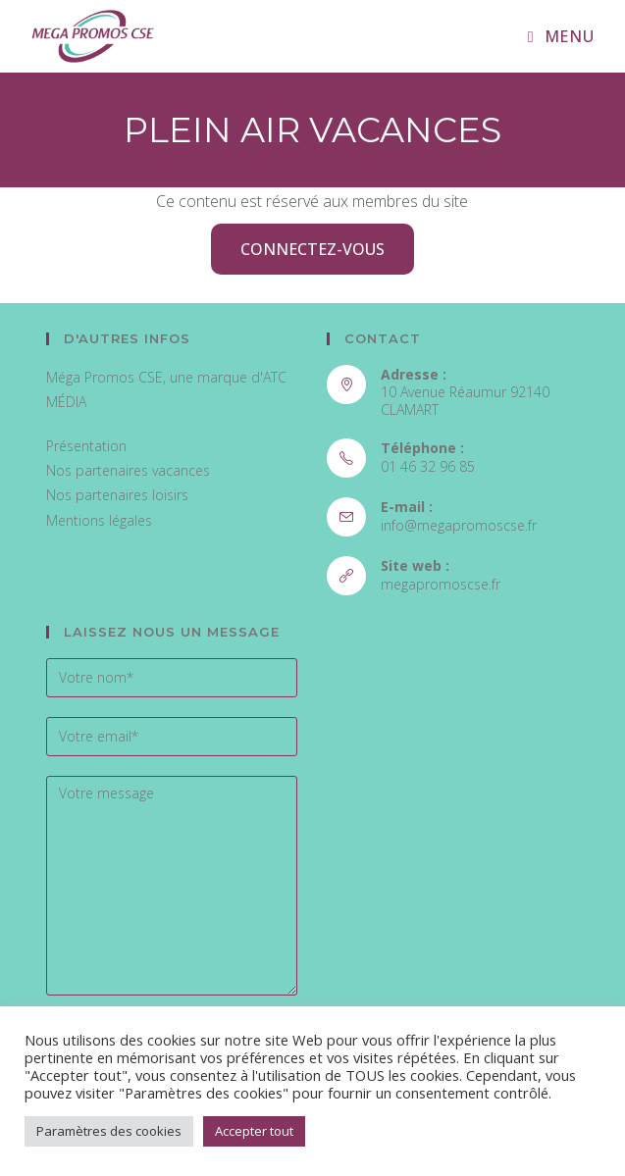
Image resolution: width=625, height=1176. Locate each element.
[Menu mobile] (561, 36)
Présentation (86, 445)
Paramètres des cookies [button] (109, 1131)
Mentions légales (99, 520)
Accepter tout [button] (254, 1131)
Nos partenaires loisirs (117, 495)
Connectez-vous (312, 249)
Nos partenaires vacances (128, 470)
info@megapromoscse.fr (459, 525)
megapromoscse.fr (440, 584)
